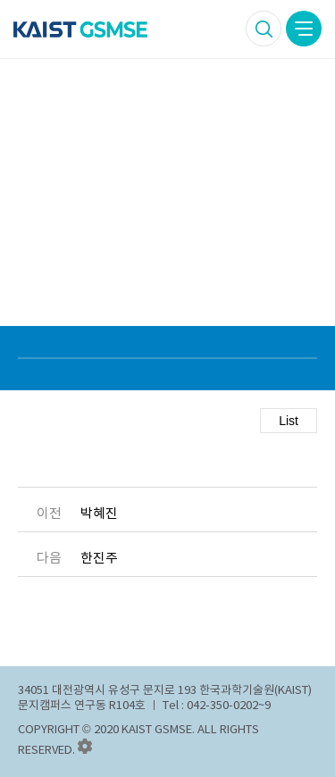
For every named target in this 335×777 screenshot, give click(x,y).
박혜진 (99, 513)
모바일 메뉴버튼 (304, 28)
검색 (263, 28)
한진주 (99, 558)
